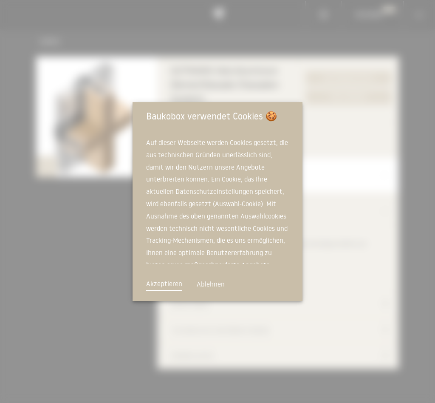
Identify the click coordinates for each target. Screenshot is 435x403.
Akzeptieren (164, 283)
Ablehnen (211, 284)
